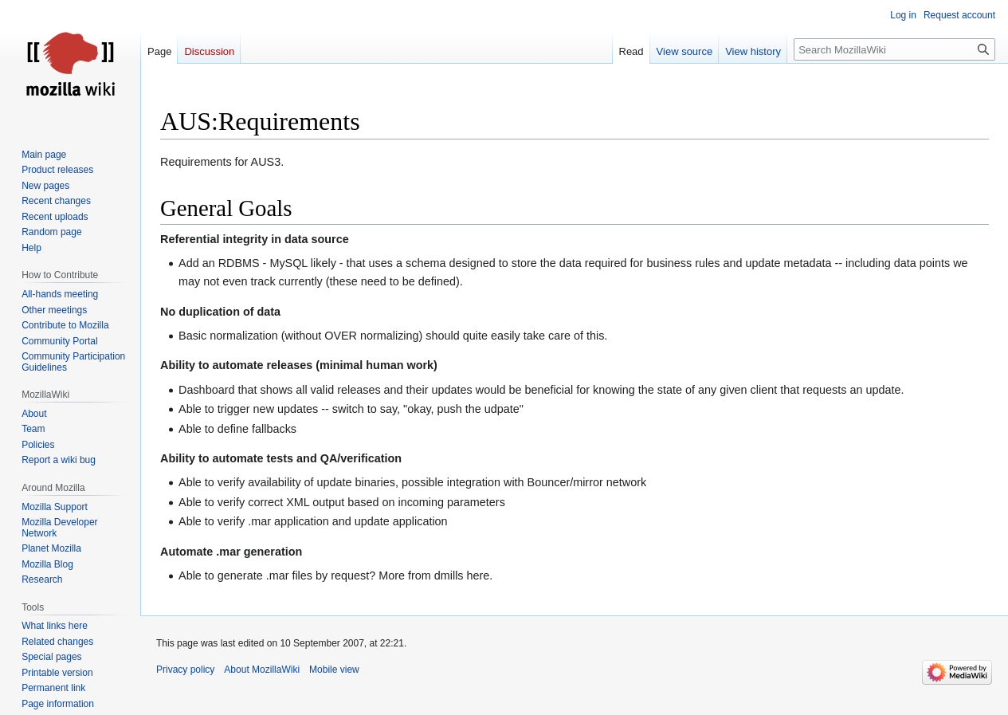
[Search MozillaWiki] (894, 49)
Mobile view (334, 669)
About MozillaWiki (262, 669)
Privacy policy (185, 669)
